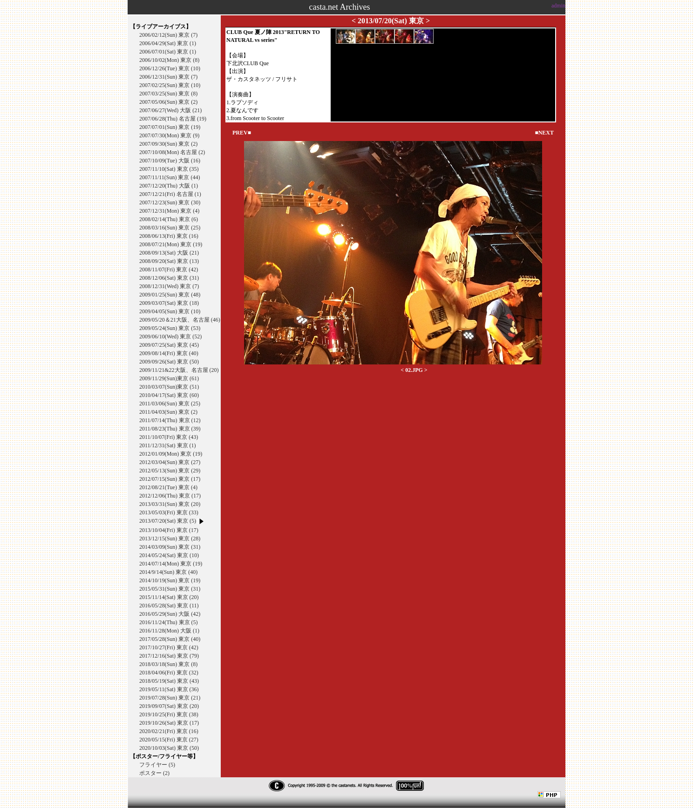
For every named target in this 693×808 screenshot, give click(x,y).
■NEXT (544, 132)
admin (558, 5)
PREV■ (241, 132)
